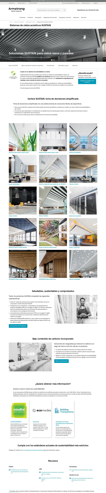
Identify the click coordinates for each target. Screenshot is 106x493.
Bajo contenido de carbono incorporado (32, 65)
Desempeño (38, 17)
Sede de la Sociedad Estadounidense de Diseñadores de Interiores (82, 479)
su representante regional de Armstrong (33, 450)
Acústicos (30, 17)
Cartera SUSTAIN (13, 65)
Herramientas (50, 65)
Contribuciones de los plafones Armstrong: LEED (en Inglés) (52, 473)
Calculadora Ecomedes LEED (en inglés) (82, 470)
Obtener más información (61, 361)
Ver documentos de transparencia (18, 326)
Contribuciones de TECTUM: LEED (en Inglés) (51, 479)
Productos (22, 17)
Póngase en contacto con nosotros (87, 81)
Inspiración (76, 17)
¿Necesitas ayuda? (63, 65)
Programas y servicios (65, 17)
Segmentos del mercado (50, 17)
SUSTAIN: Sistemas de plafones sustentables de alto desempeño (19, 470)
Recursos (83, 17)
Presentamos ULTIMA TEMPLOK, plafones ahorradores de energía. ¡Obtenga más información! (53, 1)
